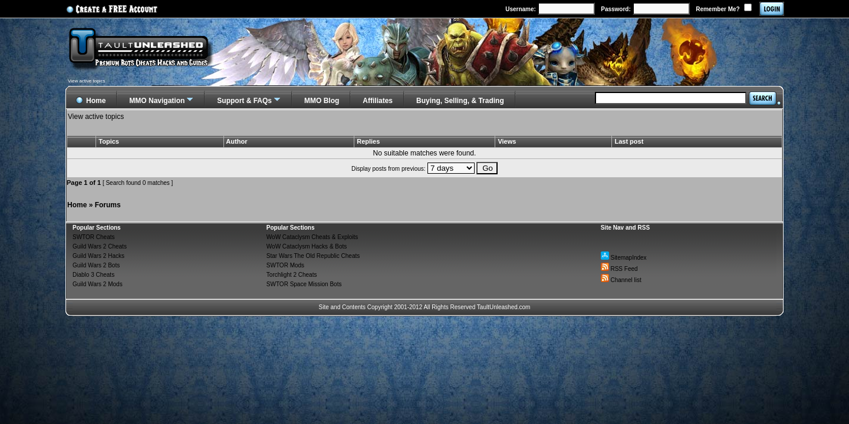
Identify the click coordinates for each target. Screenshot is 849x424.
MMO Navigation (157, 101)
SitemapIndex (624, 257)
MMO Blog (321, 101)
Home (77, 205)
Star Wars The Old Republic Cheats (313, 256)
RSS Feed (619, 269)
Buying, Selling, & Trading (460, 101)
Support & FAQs (244, 101)
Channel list (621, 280)
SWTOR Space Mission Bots (304, 284)
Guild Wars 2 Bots (96, 265)
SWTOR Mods (285, 265)
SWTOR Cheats (94, 237)
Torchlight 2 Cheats (291, 274)
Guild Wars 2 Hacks (98, 256)
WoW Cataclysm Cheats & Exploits (312, 237)
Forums (108, 205)
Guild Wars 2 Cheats (100, 246)
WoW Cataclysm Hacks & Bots (306, 246)
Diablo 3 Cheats (93, 274)
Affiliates (378, 101)
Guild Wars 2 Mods (98, 284)
